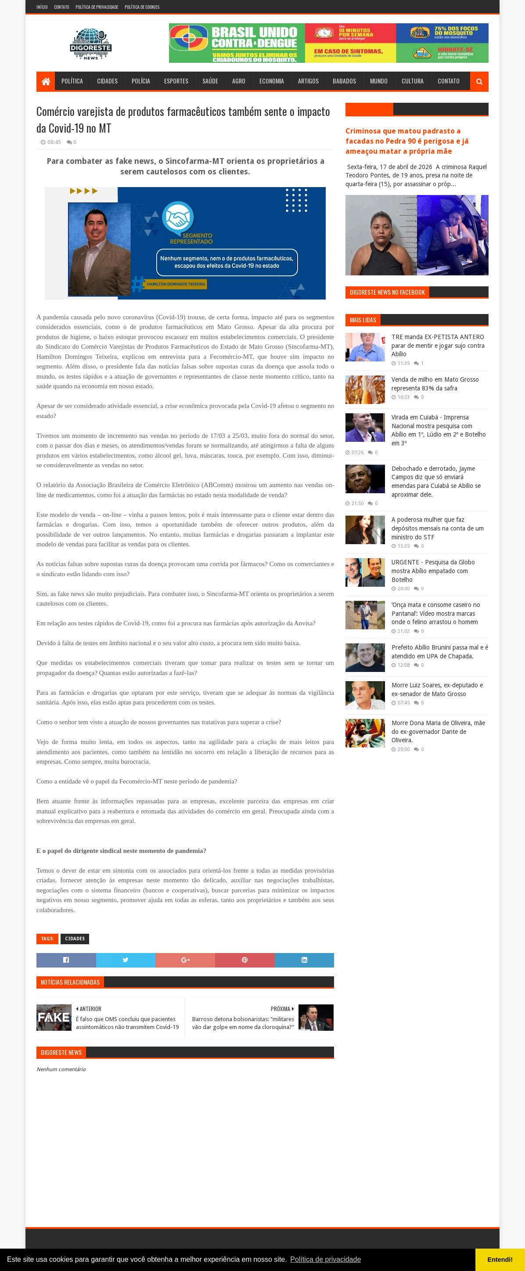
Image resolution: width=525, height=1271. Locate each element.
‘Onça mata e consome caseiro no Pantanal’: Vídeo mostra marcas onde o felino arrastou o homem (436, 613)
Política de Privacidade (97, 7)
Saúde (210, 80)
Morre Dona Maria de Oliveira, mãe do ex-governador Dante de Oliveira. (438, 731)
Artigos (308, 80)
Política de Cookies (142, 7)
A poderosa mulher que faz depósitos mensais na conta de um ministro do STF (438, 528)
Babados (344, 80)
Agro (238, 80)
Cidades (107, 80)
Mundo (379, 80)
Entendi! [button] (500, 1259)
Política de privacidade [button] (325, 1259)
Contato (61, 7)
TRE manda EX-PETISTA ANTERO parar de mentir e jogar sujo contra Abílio (438, 345)
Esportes (176, 80)
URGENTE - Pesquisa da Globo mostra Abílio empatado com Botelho (433, 571)
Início (41, 7)
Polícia (141, 80)
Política (72, 80)
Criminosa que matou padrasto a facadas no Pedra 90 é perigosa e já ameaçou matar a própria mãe (407, 141)
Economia (271, 80)
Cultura (413, 80)
